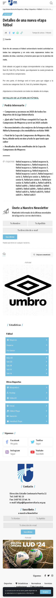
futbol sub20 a (22, 192)
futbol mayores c (23, 164)
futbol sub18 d (43, 188)
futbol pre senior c (32, 179)
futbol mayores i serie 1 (26, 173)
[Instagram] (15, 452)
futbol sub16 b (44, 182)
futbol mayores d (40, 164)
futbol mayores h (40, 170)
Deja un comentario (41, 254)
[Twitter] (40, 442)
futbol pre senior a (31, 176)
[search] (51, 3)
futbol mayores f (40, 167)
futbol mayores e (23, 167)
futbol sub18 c (30, 188)
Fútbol (7, 14)
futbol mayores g (23, 170)
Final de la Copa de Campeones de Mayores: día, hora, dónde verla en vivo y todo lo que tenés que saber (26, 138)
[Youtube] (40, 452)
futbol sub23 (29, 195)
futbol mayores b (40, 161)
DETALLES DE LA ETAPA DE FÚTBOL (21, 98)
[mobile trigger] (5, 3)
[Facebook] (15, 442)
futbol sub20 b (36, 192)
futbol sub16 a (30, 182)
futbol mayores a (23, 161)
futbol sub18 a (35, 185)
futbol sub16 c (22, 185)
